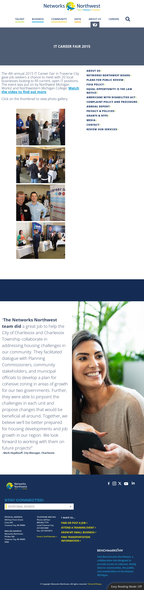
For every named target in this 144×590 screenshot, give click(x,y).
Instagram (114, 483)
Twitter (120, 483)
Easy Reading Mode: (126, 586)
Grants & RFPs (97, 115)
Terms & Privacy (95, 584)
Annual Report (98, 106)
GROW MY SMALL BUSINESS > (78, 532)
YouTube (126, 484)
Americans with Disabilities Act (111, 97)
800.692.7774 (42, 522)
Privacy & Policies (100, 111)
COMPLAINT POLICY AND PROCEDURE (112, 102)
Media (91, 120)
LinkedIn (133, 483)
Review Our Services (102, 129)
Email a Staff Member (46, 536)
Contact (93, 124)
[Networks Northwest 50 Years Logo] (72, 6)
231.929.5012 (46, 530)
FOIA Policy (95, 84)
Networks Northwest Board (108, 75)
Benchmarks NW (110, 550)
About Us (93, 70)
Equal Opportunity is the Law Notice (109, 90)
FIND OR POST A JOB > (74, 523)
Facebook (109, 483)
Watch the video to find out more (40, 90)
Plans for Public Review (105, 80)
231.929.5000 (42, 528)
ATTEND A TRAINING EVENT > (78, 527)
